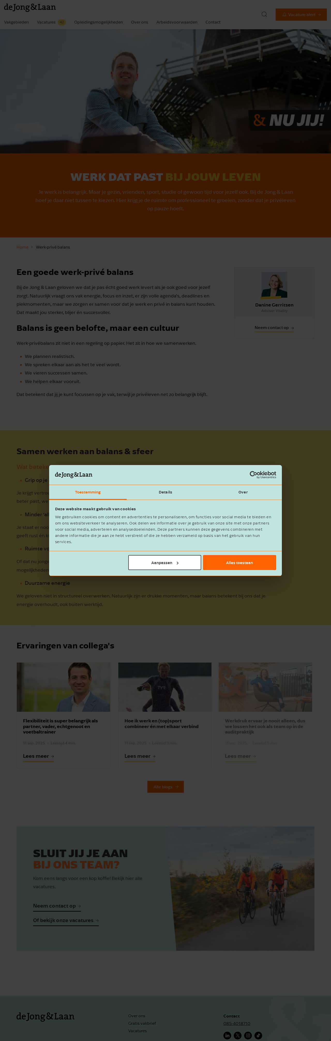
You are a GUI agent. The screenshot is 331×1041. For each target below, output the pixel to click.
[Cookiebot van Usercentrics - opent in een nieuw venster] (253, 475)
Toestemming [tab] (88, 492)
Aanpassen (164, 562)
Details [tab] (165, 492)
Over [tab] (242, 492)
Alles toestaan (239, 562)
